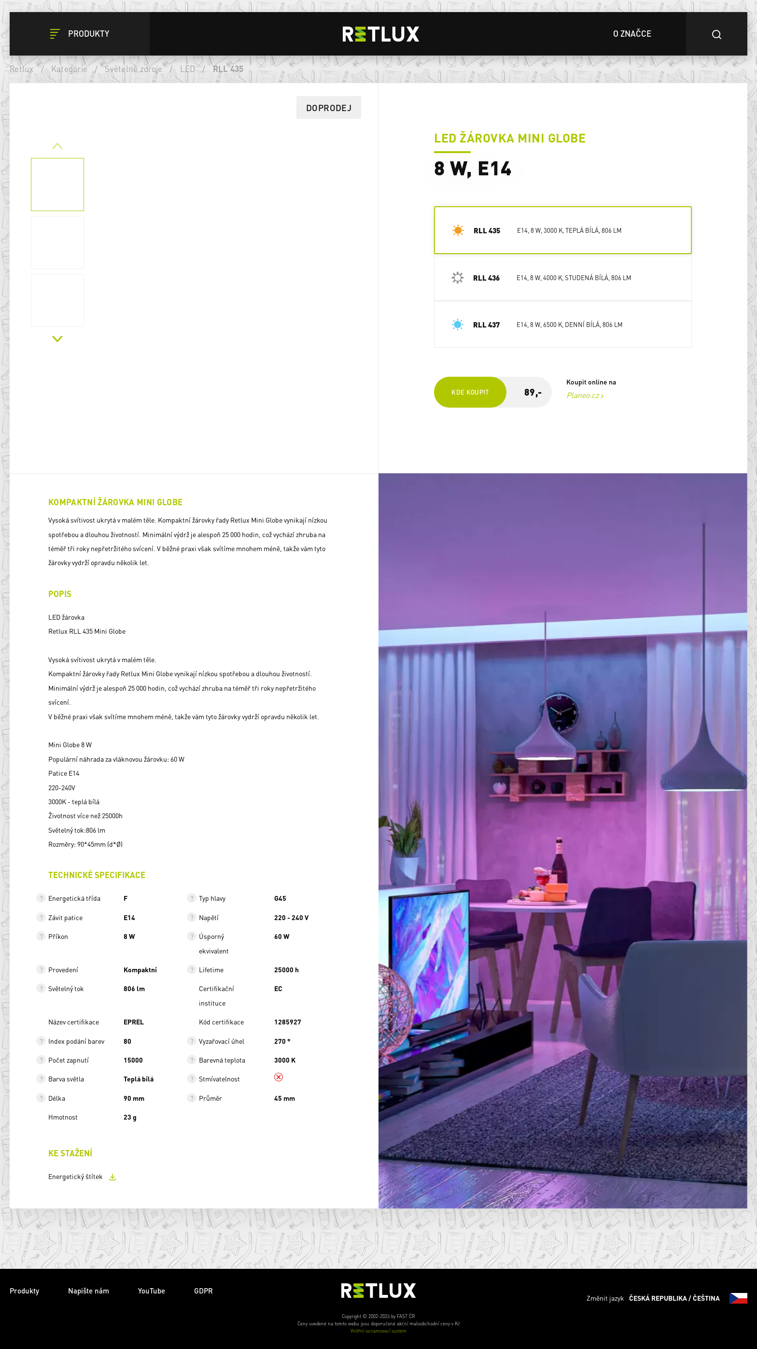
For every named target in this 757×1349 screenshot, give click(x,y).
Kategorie (69, 68)
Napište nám (88, 1290)
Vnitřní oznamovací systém (378, 1331)
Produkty (24, 1290)
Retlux (22, 68)
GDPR (203, 1290)
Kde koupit (470, 392)
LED (188, 68)
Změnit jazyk (667, 1298)
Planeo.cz (582, 395)
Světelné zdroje (133, 68)
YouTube (151, 1290)
